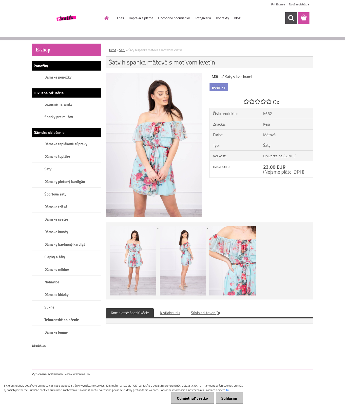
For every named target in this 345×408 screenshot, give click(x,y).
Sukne (49, 307)
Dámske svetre (56, 219)
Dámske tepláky (57, 156)
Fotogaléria (203, 17)
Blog (237, 17)
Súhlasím (229, 398)
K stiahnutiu (170, 313)
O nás (120, 17)
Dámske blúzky (56, 294)
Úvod (112, 50)
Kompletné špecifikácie (130, 313)
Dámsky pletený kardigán (64, 181)
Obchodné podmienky (174, 17)
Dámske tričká (55, 207)
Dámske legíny (56, 332)
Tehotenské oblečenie (61, 320)
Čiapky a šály (54, 257)
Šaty (48, 169)
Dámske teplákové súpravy (65, 144)
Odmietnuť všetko (191, 398)
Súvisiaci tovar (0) (205, 313)
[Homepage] (106, 18)
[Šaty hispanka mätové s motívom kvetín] (154, 75)
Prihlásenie (278, 4)
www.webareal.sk (78, 373)
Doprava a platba (141, 17)
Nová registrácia (299, 4)
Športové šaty (55, 194)
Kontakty (222, 17)
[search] (291, 18)
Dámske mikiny (56, 269)
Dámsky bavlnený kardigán (66, 244)
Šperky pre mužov (58, 117)
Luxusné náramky (58, 104)
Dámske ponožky (58, 77)
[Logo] (66, 18)
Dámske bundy (56, 232)
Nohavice (51, 282)
